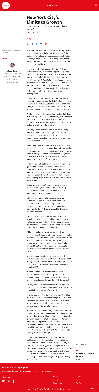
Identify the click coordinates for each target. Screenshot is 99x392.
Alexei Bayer (34, 39)
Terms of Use (57, 383)
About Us (56, 377)
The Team (79, 383)
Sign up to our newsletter (84, 380)
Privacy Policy (57, 380)
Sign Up (92, 388)
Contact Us (79, 377)
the (52, 5)
